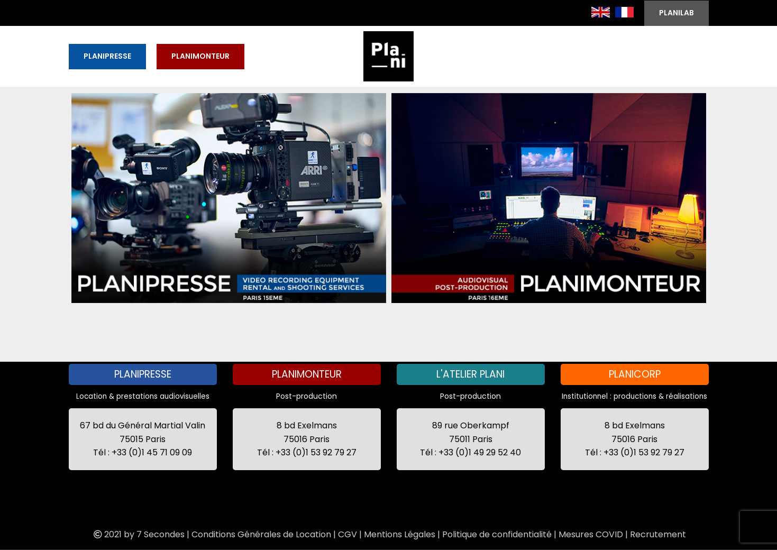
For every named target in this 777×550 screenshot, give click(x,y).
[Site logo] (388, 55)
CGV (347, 534)
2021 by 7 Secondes (138, 534)
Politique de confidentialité (497, 534)
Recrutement (658, 534)
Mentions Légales (399, 534)
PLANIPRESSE (107, 56)
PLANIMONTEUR (200, 56)
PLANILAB (676, 12)
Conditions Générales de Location (261, 534)
